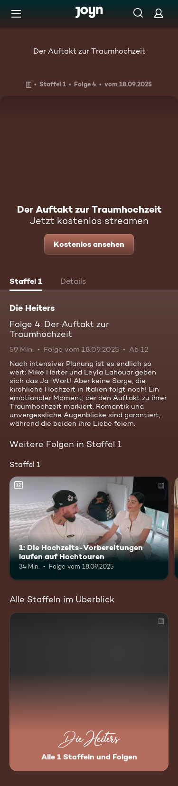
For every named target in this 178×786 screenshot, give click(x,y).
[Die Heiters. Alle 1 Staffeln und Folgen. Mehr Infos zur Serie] (89, 691)
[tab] (26, 282)
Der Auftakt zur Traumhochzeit (89, 51)
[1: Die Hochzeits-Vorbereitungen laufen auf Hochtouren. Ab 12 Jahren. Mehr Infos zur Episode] (89, 528)
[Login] (158, 13)
